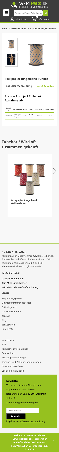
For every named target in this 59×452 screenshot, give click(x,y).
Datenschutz (8, 353)
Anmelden (16, 416)
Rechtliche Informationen (15, 348)
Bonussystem (9, 324)
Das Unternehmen (11, 311)
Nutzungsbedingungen (14, 357)
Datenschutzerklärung (33, 421)
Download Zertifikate (12, 366)
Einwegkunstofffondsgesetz (16, 302)
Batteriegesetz (9, 307)
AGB (4, 344)
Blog (4, 320)
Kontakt (6, 315)
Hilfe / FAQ (7, 329)
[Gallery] (29, 185)
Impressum (8, 339)
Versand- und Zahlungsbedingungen (21, 361)
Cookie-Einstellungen (13, 370)
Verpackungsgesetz (12, 298)
